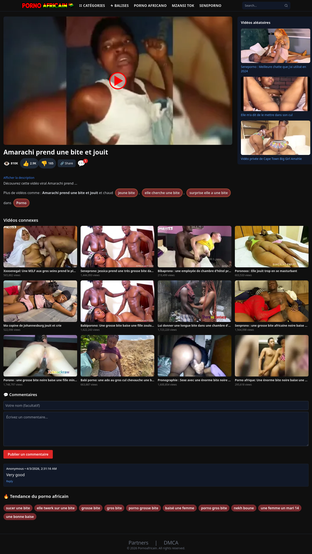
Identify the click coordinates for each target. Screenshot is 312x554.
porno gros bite (214, 508)
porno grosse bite (143, 508)
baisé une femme (179, 508)
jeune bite (126, 192)
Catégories (92, 5)
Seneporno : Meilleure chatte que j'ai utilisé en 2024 (273, 69)
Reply (9, 481)
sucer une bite (18, 508)
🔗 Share (66, 163)
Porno (21, 202)
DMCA (171, 542)
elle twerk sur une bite (56, 508)
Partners (139, 542)
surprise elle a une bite (208, 192)
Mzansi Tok (183, 5)
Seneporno (210, 5)
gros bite (114, 508)
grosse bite (90, 508)
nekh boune (244, 508)
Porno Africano (150, 5)
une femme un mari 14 (280, 508)
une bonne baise (20, 516)
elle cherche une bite (162, 192)
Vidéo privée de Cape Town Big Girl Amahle (271, 159)
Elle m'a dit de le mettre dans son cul (267, 115)
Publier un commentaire (28, 454)
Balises (119, 5)
